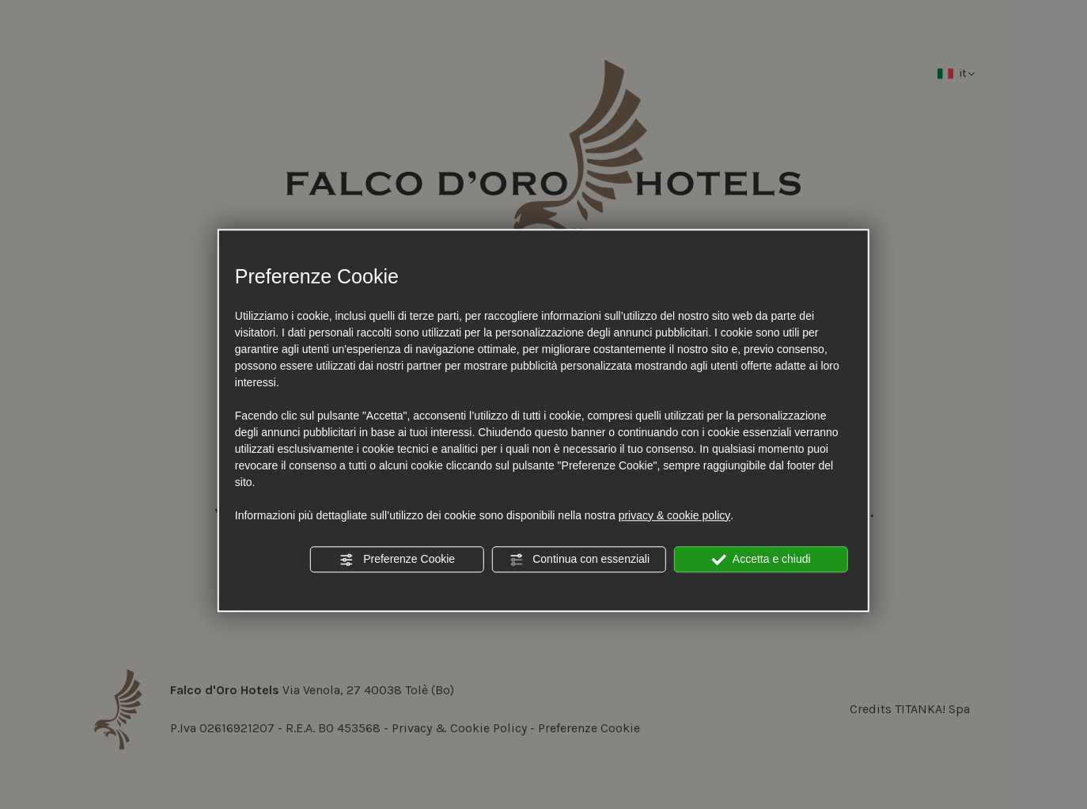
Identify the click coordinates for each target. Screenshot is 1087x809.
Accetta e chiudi (761, 560)
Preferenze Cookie (397, 560)
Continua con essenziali (579, 560)
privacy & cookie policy (675, 515)
